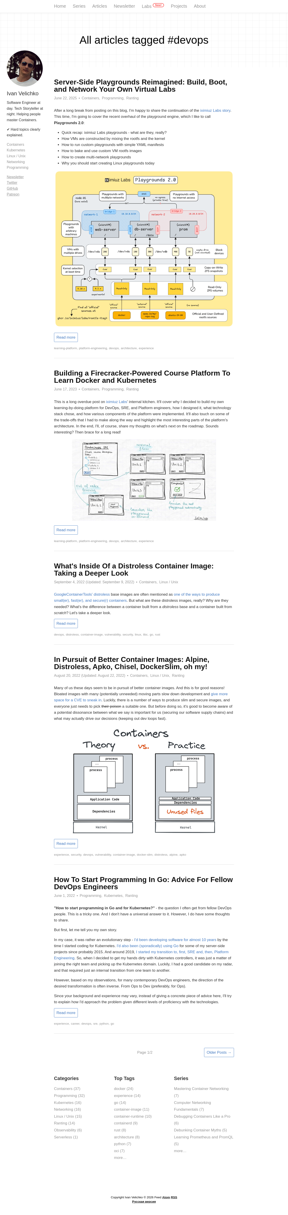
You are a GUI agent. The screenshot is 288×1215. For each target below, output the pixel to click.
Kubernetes (16, 150)
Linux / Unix (168, 582)
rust (157, 634)
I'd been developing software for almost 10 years (175, 940)
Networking (16, 162)
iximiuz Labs (116, 402)
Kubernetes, (114, 896)
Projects (179, 6)
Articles (99, 6)
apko (183, 854)
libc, (145, 634)
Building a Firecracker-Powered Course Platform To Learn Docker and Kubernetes (142, 376)
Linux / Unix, (160, 675)
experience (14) (127, 1096)
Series (79, 6)
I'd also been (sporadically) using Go (147, 946)
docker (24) (123, 1089)
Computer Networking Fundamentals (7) (192, 1106)
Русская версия (144, 1201)
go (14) (120, 1103)
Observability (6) (68, 1130)
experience (146, 348)
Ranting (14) (64, 1123)
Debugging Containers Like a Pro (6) (202, 1120)
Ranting (132, 98)
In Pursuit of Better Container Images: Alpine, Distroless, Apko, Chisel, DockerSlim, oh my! (131, 663)
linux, (138, 634)
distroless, (73, 634)
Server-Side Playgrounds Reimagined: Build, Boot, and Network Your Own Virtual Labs (140, 85)
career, (75, 1023)
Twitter (12, 183)
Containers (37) (67, 1089)
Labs (153, 6)
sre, (95, 1023)
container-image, (92, 634)
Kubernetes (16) (67, 1103)
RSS (174, 1197)
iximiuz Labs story (215, 110)
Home (60, 6)
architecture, (129, 348)
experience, (62, 854)
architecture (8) (127, 1137)
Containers (15, 144)
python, (104, 1023)
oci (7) (119, 1151)
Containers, (91, 98)
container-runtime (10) (133, 1116)
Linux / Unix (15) (68, 1116)
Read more (65, 337)
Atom (166, 1197)
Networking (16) (67, 1109)
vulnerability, (113, 634)
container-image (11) (131, 1109)
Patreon (13, 194)
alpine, (173, 854)
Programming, (113, 98)
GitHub (12, 188)
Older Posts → (219, 1052)
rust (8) (120, 1130)
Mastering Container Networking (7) (201, 1092)
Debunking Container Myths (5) (200, 1130)
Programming (17, 167)
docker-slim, (145, 854)
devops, (114, 348)
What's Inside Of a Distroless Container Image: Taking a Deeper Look (134, 569)
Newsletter (124, 6)
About (199, 6)
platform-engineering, (93, 348)
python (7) (122, 1144)
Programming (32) (69, 1096)
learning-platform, (66, 348)
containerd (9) (126, 1123)
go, (152, 634)
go (112, 1023)
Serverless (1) (66, 1137)
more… (120, 1158)
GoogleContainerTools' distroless (82, 594)
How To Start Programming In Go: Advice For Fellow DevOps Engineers (143, 883)
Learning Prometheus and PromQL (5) (203, 1140)
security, (128, 634)
